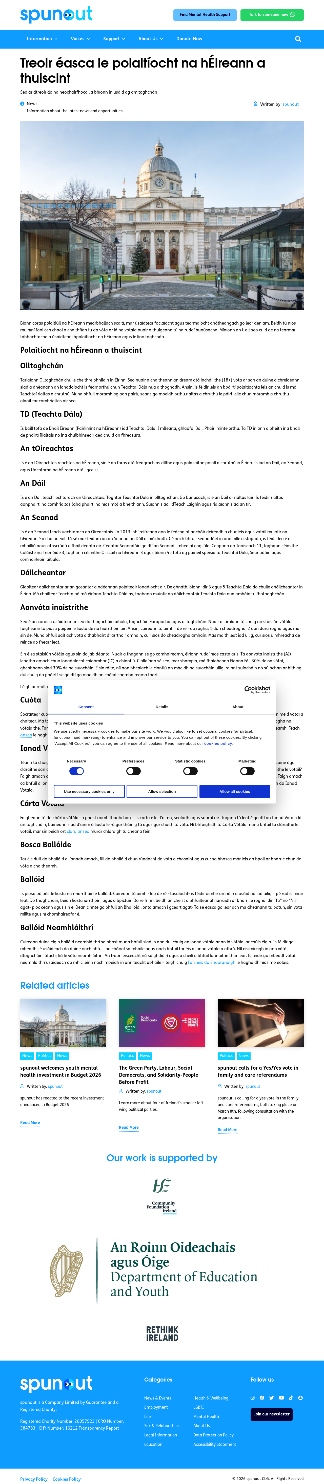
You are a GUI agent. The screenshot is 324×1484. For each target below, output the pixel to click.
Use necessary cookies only (89, 791)
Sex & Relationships (161, 1426)
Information (39, 39)
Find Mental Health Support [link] (205, 15)
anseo (26, 735)
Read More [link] (30, 1123)
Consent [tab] (86, 707)
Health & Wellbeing (210, 1398)
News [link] (27, 1056)
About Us (148, 39)
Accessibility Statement (214, 1445)
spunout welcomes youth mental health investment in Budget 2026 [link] (61, 1072)
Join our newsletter (272, 1414)
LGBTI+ (199, 1408)
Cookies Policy (67, 1479)
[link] (56, 1384)
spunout (290, 104)
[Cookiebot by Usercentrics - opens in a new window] (248, 690)
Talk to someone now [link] (268, 15)
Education (153, 1445)
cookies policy (218, 743)
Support (111, 39)
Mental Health (206, 1417)
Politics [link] (44, 1056)
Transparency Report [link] (99, 1428)
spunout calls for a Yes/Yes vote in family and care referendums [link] (258, 1072)
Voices (78, 39)
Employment (156, 1408)
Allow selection (162, 791)
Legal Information (160, 1435)
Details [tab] (162, 707)
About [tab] (238, 707)
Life (147, 1417)
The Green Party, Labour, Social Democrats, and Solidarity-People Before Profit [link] (158, 1075)
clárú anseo (78, 832)
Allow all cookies (234, 791)
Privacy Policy (34, 1479)
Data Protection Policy (213, 1435)
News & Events (157, 1398)
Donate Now (189, 39)
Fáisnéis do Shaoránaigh (211, 963)
